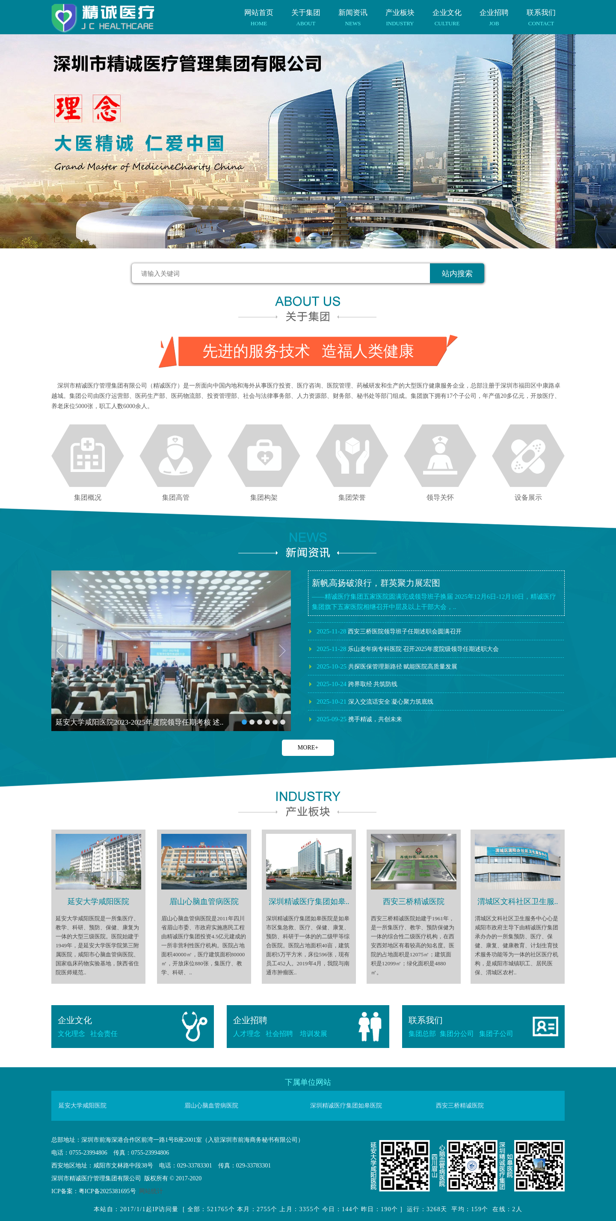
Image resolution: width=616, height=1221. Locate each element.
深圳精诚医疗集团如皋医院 (346, 1105)
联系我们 (541, 13)
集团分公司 (459, 1033)
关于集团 (305, 13)
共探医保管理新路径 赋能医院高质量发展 (387, 682)
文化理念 (71, 1033)
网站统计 (151, 1191)
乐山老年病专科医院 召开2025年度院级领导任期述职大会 (408, 665)
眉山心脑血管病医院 (211, 1105)
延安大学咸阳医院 (83, 1105)
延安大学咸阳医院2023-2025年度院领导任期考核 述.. (139, 722)
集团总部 (422, 1033)
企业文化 (447, 13)
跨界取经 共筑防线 (357, 700)
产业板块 (400, 13)
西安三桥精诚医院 (460, 1105)
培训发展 (313, 1033)
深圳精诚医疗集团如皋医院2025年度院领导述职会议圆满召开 (413, 630)
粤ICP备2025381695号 (107, 1191)
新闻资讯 (352, 13)
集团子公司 (496, 1033)
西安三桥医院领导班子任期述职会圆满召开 (389, 647)
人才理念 (247, 1033)
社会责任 (104, 1033)
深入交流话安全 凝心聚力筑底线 (375, 717)
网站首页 (258, 13)
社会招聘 (283, 1033)
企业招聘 (494, 13)
